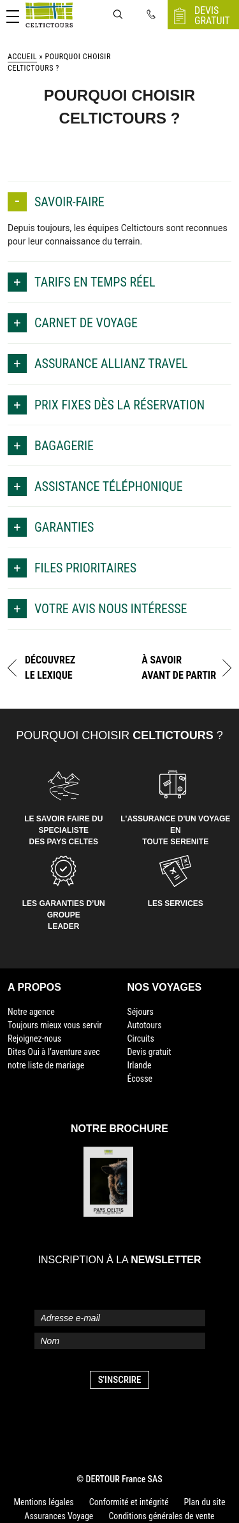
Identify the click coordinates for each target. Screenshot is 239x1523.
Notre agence (31, 1012)
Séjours (140, 1012)
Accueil (22, 56)
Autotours (144, 1025)
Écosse (140, 1078)
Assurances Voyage (58, 1516)
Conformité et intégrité (129, 1502)
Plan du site (205, 1502)
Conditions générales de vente (161, 1516)
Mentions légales (44, 1502)
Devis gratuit (149, 1052)
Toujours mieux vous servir (55, 1025)
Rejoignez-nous (34, 1038)
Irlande (139, 1065)
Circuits (140, 1038)
